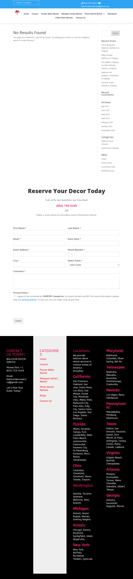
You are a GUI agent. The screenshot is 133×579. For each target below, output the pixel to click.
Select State (75, 260)
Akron (88, 476)
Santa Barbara (80, 417)
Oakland (77, 384)
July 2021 (105, 106)
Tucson (110, 480)
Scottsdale (112, 477)
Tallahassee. (80, 459)
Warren (85, 516)
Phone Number (76, 249)
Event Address (21, 249)
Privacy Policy (21, 292)
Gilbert (121, 486)
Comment (19, 271)
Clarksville (112, 384)
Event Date (74, 239)
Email (17, 239)
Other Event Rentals (64, 18)
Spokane (77, 496)
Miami (76, 428)
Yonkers (77, 559)
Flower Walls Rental (50, 14)
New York (78, 549)
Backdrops (112, 14)
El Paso (118, 437)
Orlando (85, 428)
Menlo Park (85, 399)
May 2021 (105, 114)
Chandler (111, 483)
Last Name (74, 228)
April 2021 (105, 118)
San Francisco (80, 381)
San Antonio (112, 430)
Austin (109, 434)
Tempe (110, 489)
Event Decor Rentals (110, 148)
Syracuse (87, 559)
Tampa (77, 432)
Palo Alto (78, 406)
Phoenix (110, 474)
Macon (120, 506)
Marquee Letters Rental (72, 14)
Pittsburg (111, 415)
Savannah (111, 503)
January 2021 (106, 126)
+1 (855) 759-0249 (15, 369)
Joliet (89, 536)
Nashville (111, 372)
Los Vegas (111, 394)
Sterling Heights (82, 519)
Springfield (79, 536)
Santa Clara (84, 409)
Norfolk (110, 460)
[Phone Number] (94, 254)
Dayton (86, 479)
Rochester (78, 555)
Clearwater (79, 444)
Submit (18, 321)
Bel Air (117, 361)
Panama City (80, 447)
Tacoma (86, 493)
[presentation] (33, 314)
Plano (117, 444)
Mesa (118, 480)
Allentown (112, 418)
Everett (77, 502)
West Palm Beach (82, 437)
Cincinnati (78, 476)
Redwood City (80, 403)
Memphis (111, 375)
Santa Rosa (85, 387)
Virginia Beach (114, 457)
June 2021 (105, 110)
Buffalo (77, 552)
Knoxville (111, 378)
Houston (120, 431)
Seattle (77, 493)
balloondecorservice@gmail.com (95, 6)
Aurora (86, 529)
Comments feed (108, 167)
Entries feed (106, 163)
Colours (35, 14)
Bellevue (78, 499)
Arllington (111, 440)
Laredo (110, 447)
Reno (121, 394)
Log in (104, 159)
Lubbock (119, 447)
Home (26, 14)
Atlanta (110, 500)
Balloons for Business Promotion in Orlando (110, 75)
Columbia (111, 358)
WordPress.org (107, 171)
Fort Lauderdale (79, 434)
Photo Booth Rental (93, 14)
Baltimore (111, 355)
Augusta (110, 506)
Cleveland (78, 473)
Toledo (77, 479)
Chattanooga (113, 381)
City (16, 260)
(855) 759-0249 (89, 3)
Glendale (111, 486)
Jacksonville (79, 441)
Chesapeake (112, 463)
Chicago (77, 529)
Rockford (78, 533)
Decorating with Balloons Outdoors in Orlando (110, 48)
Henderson (112, 397)
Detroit (77, 513)
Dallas (109, 428)
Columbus (78, 470)
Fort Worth (112, 436)
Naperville (78, 539)
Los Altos (78, 390)
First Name (19, 228)
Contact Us (80, 18)
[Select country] (70, 254)
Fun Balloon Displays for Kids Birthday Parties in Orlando (110, 65)
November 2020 (108, 130)
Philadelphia (113, 412)
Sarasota (78, 453)
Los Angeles (79, 412)
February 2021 (107, 122)
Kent (86, 499)
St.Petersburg (80, 450)
